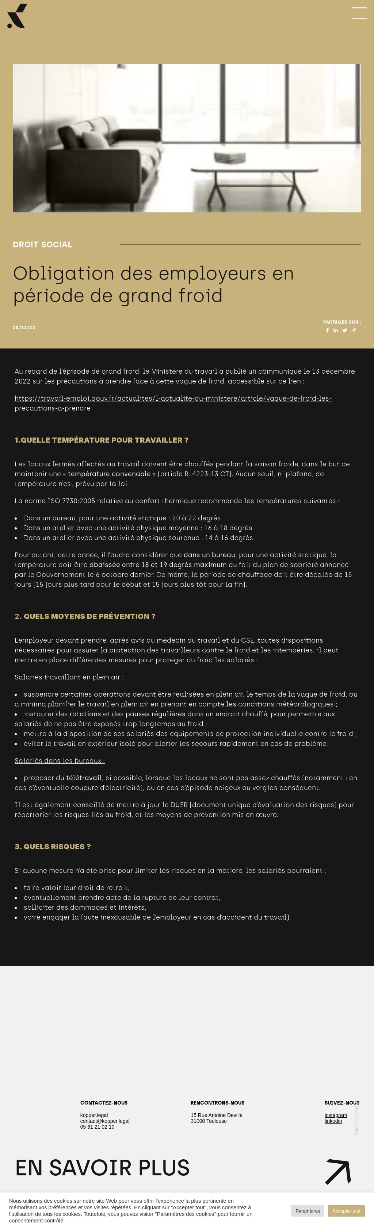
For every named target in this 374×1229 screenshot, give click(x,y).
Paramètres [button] (307, 1211)
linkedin (333, 1121)
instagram (336, 1115)
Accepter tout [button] (346, 1211)
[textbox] (187, 719)
